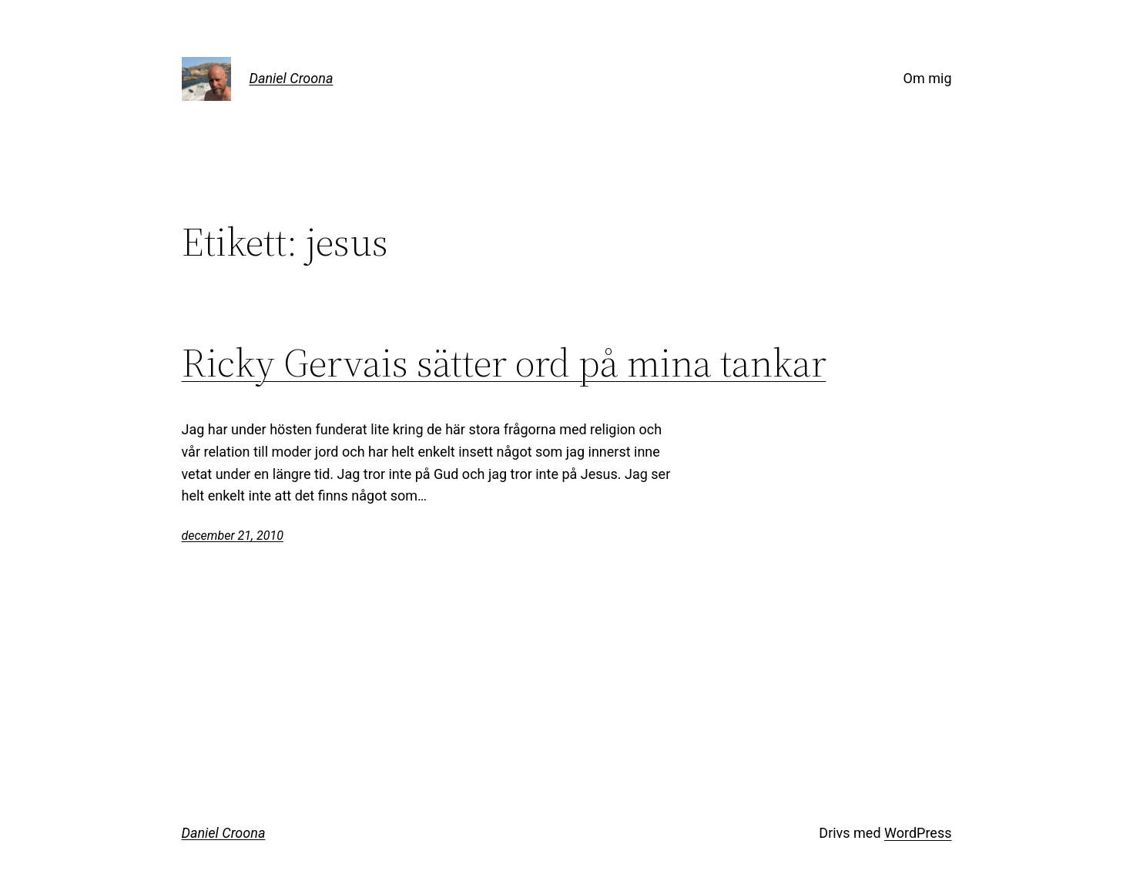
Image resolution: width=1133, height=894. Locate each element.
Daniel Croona (292, 78)
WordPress (917, 833)
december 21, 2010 (232, 535)
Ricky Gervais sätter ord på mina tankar (504, 363)
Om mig (927, 78)
